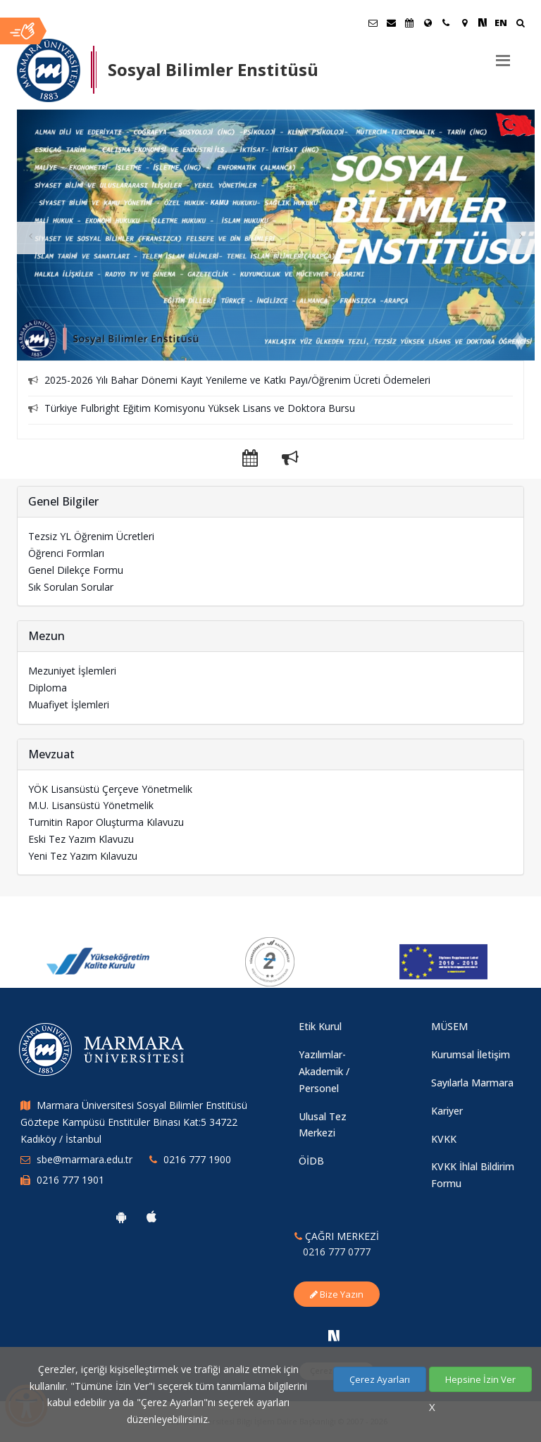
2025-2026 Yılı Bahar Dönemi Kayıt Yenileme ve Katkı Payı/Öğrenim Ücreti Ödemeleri (237, 380)
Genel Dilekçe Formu (75, 570)
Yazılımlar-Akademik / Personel (324, 1071)
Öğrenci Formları (66, 553)
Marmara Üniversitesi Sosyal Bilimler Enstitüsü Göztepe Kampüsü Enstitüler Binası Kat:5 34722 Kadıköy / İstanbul (133, 1122)
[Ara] (520, 24)
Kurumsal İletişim (470, 1054)
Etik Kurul (320, 1026)
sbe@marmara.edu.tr (84, 1159)
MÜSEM (449, 1026)
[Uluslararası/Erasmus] (428, 22)
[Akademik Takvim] (409, 22)
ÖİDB (311, 1160)
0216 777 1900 (197, 1159)
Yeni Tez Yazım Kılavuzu (82, 856)
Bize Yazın (336, 1294)
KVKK (443, 1139)
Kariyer (447, 1110)
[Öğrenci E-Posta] (373, 22)
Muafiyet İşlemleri (68, 704)
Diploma (47, 687)
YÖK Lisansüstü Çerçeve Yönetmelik (110, 789)
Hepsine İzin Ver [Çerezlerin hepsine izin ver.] (480, 1379)
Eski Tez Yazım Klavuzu (81, 839)
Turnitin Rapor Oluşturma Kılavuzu (106, 822)
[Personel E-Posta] (391, 22)
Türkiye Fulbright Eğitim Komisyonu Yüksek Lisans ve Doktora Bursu (199, 408)
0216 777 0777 (337, 1251)
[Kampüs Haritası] (464, 22)
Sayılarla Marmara (472, 1082)
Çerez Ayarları (379, 1379)
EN (501, 22)
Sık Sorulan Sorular (70, 587)
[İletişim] (446, 22)
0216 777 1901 (70, 1179)
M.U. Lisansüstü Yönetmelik (91, 805)
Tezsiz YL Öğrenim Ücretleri (91, 536)
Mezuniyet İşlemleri (72, 670)
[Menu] (503, 55)
